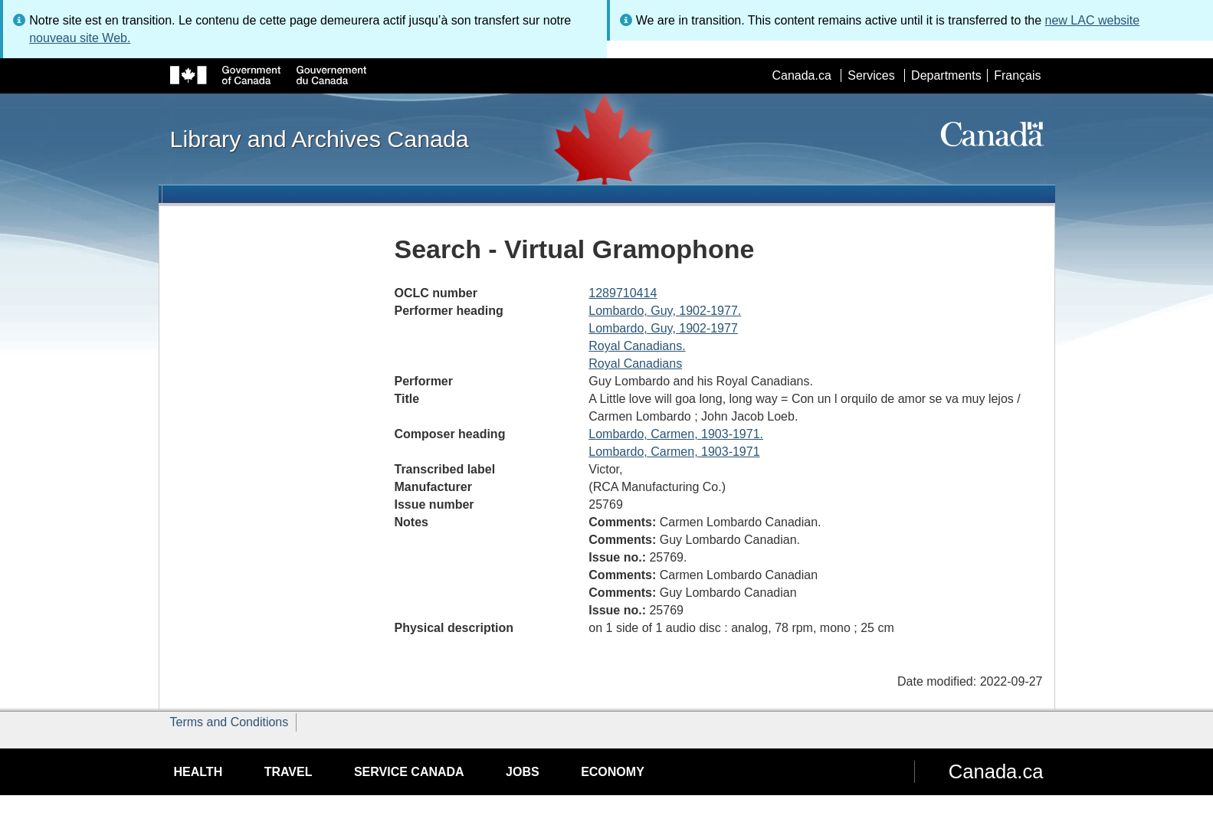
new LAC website (1092, 20)
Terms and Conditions (229, 722)
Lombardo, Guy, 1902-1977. (664, 310)
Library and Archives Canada (319, 139)
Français (1017, 75)
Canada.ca (801, 75)
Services (870, 75)
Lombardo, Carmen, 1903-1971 (673, 451)
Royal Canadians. (636, 345)
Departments (946, 75)
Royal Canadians (635, 363)
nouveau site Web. (79, 37)
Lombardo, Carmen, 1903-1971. (675, 433)
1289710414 (622, 293)
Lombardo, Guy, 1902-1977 (663, 328)
